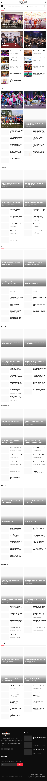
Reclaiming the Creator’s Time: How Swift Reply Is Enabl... (16, 542)
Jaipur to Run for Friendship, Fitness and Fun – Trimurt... (11, 124)
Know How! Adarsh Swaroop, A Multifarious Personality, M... (16, 621)
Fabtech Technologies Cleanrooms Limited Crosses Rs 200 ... (34, 203)
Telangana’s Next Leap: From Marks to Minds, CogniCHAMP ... (34, 362)
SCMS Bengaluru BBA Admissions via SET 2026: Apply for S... (16, 376)
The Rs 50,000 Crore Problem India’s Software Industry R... (39, 210)
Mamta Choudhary (13, 146)
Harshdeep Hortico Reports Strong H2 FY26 (38, 231)
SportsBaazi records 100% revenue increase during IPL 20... (38, 152)
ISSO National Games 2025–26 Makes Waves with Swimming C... (39, 311)
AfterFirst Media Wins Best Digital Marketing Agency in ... (10, 581)
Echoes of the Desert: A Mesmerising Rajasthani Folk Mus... (11, 441)
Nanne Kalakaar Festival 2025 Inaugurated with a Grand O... (15, 58)
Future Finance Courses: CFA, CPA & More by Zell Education (16, 383)
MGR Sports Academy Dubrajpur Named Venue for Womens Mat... (16, 131)
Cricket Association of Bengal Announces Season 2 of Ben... (39, 131)
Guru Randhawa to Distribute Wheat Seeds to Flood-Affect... (16, 318)
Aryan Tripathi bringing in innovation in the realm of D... (15, 628)
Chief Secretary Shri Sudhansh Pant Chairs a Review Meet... (16, 65)
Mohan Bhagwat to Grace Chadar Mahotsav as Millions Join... (33, 282)
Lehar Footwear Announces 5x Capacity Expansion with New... (16, 217)
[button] (45, 406)
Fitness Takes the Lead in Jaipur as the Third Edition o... (16, 51)
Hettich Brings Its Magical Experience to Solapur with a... (16, 210)
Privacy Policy (42, 774)
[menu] (1, 2)
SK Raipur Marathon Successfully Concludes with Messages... (33, 263)
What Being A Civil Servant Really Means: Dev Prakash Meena (39, 621)
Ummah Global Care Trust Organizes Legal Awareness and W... (39, 297)
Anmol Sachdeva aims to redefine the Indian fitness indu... (16, 607)
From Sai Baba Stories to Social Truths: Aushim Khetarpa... (39, 455)
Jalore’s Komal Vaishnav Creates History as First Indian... (39, 73)
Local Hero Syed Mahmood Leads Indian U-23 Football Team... (38, 145)
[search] (45, 2)
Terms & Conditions (34, 774)
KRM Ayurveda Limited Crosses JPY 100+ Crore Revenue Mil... (11, 203)
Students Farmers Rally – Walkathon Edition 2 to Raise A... (11, 263)
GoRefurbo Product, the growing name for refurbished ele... (35, 581)
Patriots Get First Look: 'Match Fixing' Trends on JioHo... (11, 422)
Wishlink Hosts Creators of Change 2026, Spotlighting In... (16, 448)
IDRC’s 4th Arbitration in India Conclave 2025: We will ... (39, 289)
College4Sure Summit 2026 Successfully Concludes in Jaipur (10, 25)
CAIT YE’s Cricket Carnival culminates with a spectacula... (16, 159)
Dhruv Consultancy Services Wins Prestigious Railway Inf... (39, 700)
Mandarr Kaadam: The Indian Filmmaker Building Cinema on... (33, 441)
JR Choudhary (35, 617)
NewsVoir (43, 777)
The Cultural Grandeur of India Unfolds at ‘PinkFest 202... (39, 51)
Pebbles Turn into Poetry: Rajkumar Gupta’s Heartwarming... (10, 660)
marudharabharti (5, 46)
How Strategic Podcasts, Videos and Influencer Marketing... (38, 694)
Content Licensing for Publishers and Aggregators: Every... (15, 694)
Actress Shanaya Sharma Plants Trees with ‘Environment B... (39, 686)
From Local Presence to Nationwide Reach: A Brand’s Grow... (11, 520)
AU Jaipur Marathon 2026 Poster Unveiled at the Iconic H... (15, 73)
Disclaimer (31, 777)
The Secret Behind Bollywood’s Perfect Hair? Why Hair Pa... (11, 501)
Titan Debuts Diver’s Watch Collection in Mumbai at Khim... (16, 238)
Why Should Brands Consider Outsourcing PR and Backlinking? (15, 701)
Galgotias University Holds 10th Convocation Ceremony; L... (39, 376)
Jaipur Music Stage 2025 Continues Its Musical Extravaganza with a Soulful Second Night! (21, 6)
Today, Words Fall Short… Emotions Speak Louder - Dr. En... (34, 520)
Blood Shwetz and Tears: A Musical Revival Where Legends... (38, 470)
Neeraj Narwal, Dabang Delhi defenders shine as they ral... (35, 104)
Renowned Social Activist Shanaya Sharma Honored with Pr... (16, 549)
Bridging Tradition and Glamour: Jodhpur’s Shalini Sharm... (15, 80)
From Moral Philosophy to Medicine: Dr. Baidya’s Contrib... (35, 600)
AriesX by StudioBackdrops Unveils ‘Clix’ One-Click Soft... (39, 542)
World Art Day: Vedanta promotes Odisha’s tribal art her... (15, 708)
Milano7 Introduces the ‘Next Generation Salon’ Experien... (39, 535)
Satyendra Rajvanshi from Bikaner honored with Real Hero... (38, 614)
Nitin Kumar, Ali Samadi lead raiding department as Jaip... (11, 104)
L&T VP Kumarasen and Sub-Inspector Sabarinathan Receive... (15, 304)
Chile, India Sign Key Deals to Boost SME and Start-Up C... (39, 708)
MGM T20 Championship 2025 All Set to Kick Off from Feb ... (16, 138)
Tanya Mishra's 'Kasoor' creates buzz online (16, 462)
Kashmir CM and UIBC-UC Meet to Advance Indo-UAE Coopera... (16, 297)
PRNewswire (37, 777)
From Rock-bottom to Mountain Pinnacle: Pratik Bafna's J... (39, 628)
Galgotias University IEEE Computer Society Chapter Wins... (15, 390)
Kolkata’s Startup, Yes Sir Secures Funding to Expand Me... (15, 398)
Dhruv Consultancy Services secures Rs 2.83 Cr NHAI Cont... (11, 184)
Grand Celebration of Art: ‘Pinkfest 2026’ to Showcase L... (10, 679)
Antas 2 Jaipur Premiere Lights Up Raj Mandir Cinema (16, 455)
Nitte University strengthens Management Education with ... (16, 369)
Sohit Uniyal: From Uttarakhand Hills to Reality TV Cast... (16, 535)
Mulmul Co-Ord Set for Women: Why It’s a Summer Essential (16, 528)
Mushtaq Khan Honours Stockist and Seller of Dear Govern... (16, 686)
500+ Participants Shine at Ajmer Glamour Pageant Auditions (10, 44)
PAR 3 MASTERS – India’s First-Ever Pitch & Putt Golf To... (34, 124)
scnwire (3, 27)
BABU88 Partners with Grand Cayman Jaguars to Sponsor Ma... (15, 152)
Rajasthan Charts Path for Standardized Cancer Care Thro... (35, 660)
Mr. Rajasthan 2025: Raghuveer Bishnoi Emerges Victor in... (39, 65)
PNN (26, 126)
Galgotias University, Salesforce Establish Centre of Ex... (39, 369)
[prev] (43, 6)
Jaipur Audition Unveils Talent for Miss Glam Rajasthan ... (35, 44)
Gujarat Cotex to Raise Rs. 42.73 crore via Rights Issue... (16, 224)
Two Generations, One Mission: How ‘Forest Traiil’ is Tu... (34, 184)
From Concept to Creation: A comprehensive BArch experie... (39, 390)
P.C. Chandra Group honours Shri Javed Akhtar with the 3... (15, 231)
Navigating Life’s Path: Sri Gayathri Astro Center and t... (15, 556)
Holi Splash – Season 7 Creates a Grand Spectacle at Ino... (39, 549)
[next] (45, 6)
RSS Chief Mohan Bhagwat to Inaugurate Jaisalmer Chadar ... (10, 282)
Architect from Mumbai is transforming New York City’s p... (12, 600)
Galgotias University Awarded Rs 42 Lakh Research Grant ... (39, 383)
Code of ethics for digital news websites (36, 776)
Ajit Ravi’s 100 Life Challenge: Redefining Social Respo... (15, 311)
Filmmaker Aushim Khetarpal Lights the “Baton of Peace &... (35, 422)
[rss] (12, 749)
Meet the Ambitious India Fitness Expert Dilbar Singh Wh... (16, 635)
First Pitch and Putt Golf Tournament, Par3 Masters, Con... (38, 138)
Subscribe (20, 764)
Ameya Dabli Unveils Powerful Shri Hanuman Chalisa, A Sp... (16, 469)
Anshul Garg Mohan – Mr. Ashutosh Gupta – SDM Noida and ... (39, 304)
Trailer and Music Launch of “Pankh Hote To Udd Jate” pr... (39, 448)
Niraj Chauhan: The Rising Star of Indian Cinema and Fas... (16, 614)
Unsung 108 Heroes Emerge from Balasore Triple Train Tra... (15, 715)
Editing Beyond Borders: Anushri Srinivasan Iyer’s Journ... (15, 477)
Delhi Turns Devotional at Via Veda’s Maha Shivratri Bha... (15, 289)
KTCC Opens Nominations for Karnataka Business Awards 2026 (39, 528)
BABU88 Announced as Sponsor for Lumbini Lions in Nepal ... (16, 145)
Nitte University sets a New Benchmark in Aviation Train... (11, 362)
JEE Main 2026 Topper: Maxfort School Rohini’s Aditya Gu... (35, 342)
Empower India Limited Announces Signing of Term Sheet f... (38, 218)
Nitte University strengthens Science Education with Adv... (11, 342)
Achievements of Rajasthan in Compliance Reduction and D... (39, 58)
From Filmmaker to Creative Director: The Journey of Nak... (39, 462)
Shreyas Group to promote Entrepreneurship (38, 224)
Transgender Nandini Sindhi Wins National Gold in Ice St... (33, 679)
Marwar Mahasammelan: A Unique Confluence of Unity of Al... (33, 25)
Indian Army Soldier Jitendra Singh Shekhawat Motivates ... (39, 607)
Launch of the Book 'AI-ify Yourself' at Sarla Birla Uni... (34, 501)
